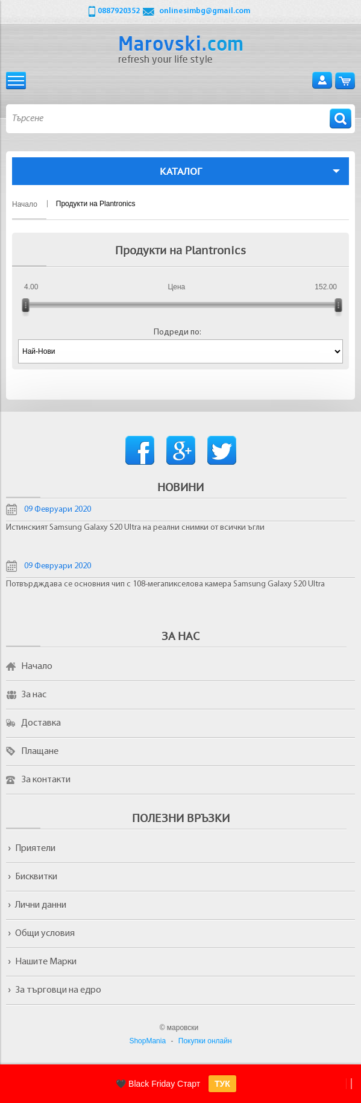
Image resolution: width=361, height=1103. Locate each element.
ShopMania (147, 1041)
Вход (322, 80)
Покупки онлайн (205, 1041)
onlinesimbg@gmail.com (204, 11)
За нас (33, 695)
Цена (176, 287)
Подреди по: (177, 332)
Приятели (35, 848)
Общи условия (45, 933)
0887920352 (119, 11)
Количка (345, 80)
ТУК (222, 1084)
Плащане (39, 751)
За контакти (46, 780)
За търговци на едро (58, 990)
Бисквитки (36, 877)
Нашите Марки (46, 962)
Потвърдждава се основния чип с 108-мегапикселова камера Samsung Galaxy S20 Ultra (165, 584)
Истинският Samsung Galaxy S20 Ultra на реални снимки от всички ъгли (135, 527)
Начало (36, 666)
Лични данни (40, 905)
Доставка (41, 723)
